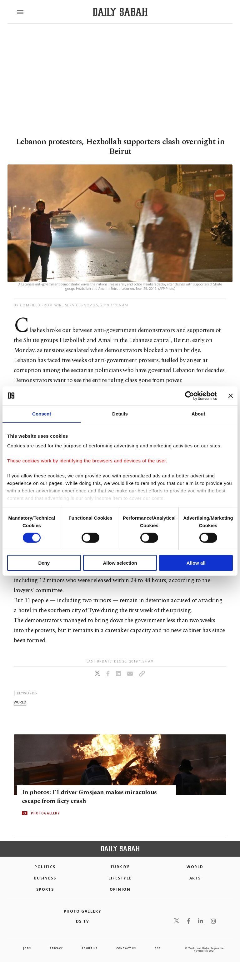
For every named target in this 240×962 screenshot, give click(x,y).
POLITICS (45, 866)
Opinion (120, 889)
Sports (45, 889)
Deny (44, 563)
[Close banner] (230, 395)
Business (45, 878)
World (195, 866)
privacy (56, 948)
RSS (157, 948)
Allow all (196, 563)
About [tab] (198, 413)
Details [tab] (120, 413)
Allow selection (120, 563)
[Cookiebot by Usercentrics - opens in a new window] (189, 395)
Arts (195, 878)
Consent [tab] (41, 413)
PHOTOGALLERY (45, 813)
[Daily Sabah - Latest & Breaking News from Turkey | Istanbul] (120, 12)
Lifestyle (120, 878)
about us (89, 948)
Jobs (27, 948)
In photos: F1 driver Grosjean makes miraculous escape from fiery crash (89, 797)
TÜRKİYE (120, 866)
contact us (126, 948)
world (20, 702)
